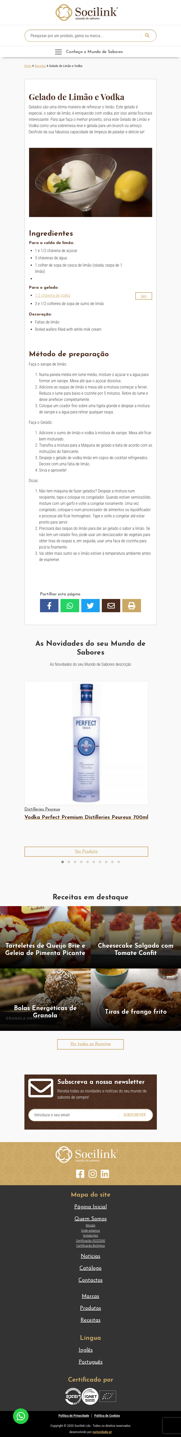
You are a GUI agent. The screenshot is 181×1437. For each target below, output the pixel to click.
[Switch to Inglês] (91, 1350)
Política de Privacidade (73, 1416)
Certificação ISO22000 (90, 1241)
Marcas (90, 1296)
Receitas (40, 66)
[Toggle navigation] (91, 51)
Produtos (90, 1308)
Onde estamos (90, 1230)
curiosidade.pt (102, 1432)
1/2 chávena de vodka (52, 295)
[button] (143, 296)
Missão (90, 1225)
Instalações (90, 1235)
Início (28, 66)
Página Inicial (90, 1207)
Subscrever (134, 1114)
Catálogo (90, 1268)
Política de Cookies (107, 1416)
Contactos (90, 1280)
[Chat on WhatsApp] (21, 1415)
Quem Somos (91, 1219)
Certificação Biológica (90, 1246)
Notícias (90, 1256)
